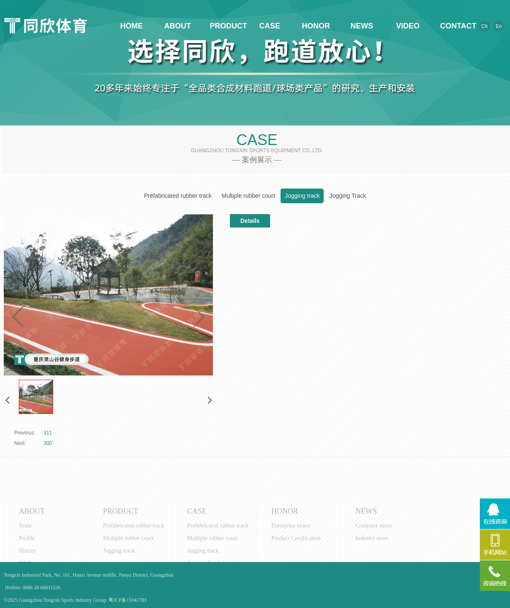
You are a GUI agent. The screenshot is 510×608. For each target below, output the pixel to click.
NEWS (361, 26)
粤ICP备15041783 (127, 600)
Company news (373, 541)
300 (48, 443)
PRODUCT (223, 26)
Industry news (372, 554)
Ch (484, 26)
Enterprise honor (291, 541)
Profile (27, 554)
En (499, 26)
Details (250, 220)
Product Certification (296, 554)
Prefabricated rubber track (178, 195)
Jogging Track (348, 195)
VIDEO (408, 26)
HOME (131, 26)
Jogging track (302, 195)
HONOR (316, 26)
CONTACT (454, 26)
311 (48, 433)
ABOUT (177, 26)
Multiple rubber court (248, 195)
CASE (269, 26)
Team (25, 541)
